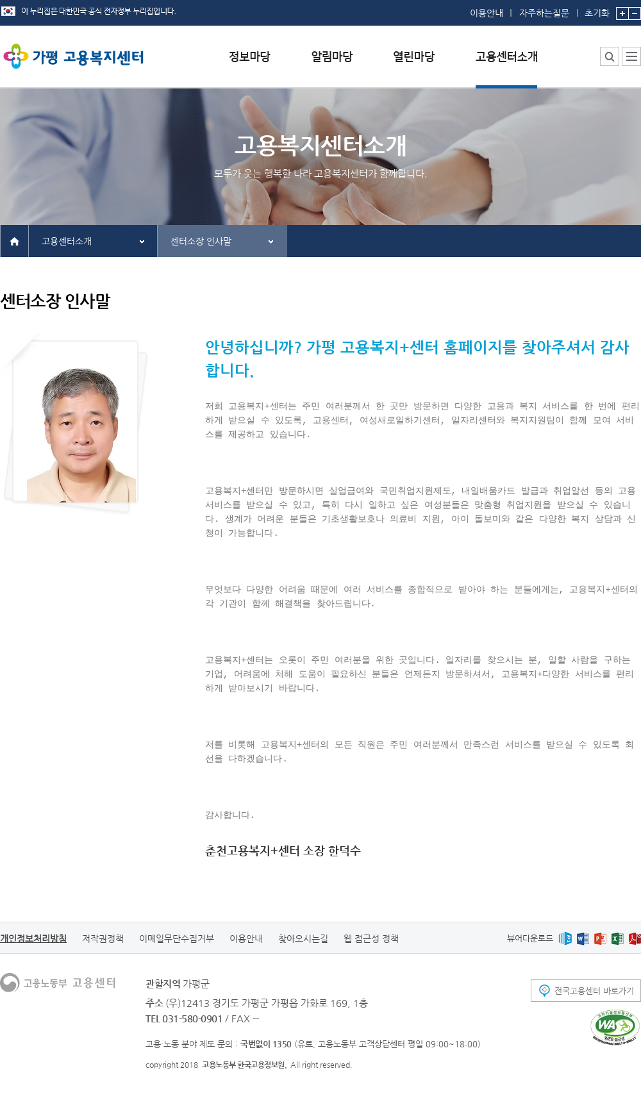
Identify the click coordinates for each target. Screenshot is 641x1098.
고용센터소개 (67, 241)
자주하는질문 (544, 13)
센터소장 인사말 (201, 241)
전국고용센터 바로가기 (594, 990)
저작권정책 (103, 938)
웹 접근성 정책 (371, 938)
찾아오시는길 (303, 938)
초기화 (597, 9)
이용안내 (486, 13)
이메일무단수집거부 (176, 938)
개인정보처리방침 (33, 938)
